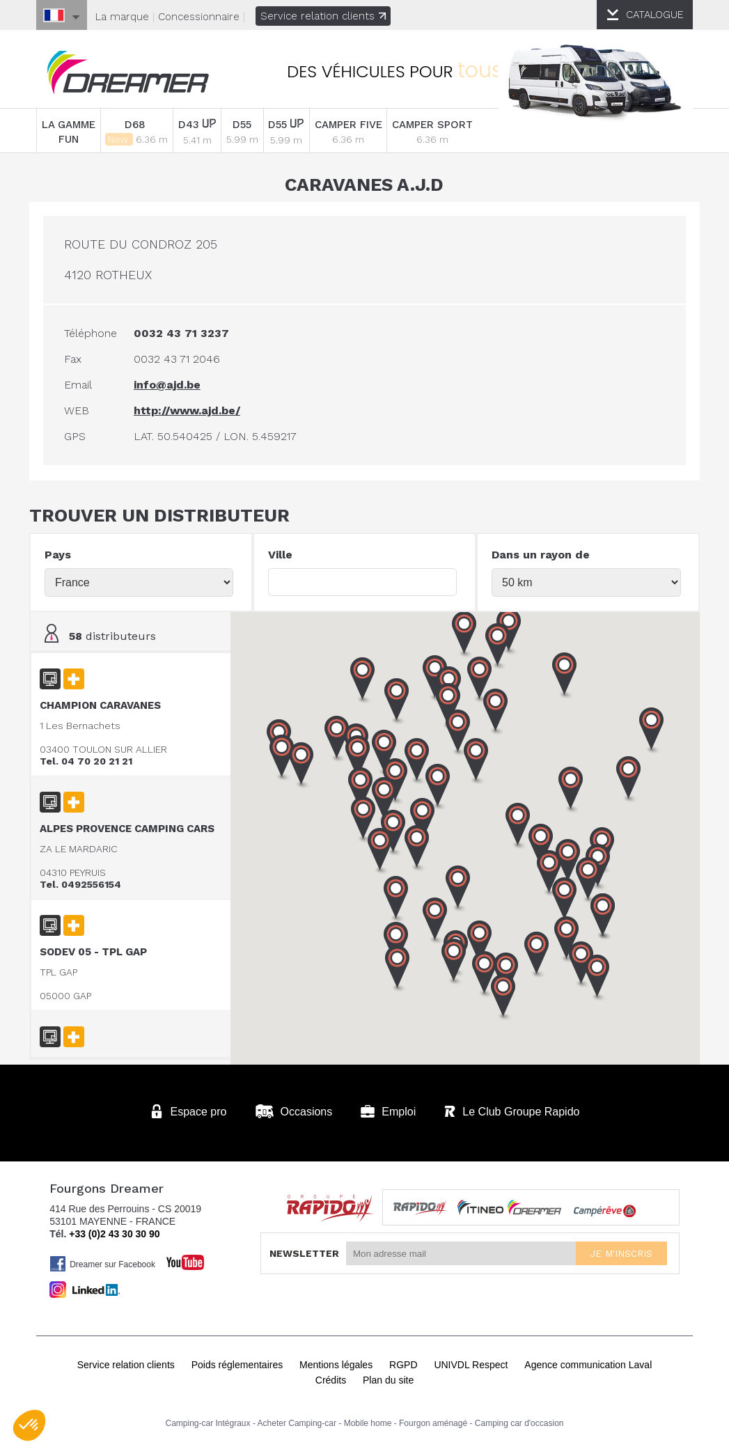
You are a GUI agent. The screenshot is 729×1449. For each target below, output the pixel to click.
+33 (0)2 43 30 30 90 (114, 1231)
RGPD (403, 1362)
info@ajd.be (174, 384)
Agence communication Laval (588, 1362)
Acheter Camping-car (297, 1420)
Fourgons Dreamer (134, 74)
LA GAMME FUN (70, 132)
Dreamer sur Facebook (102, 1261)
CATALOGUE (655, 14)
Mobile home (368, 1420)
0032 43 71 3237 (188, 332)
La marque (122, 16)
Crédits (330, 1377)
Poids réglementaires (237, 1362)
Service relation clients (323, 16)
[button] (601, 916)
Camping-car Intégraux (207, 1420)
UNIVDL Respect (471, 1362)
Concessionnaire (199, 16)
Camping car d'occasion (519, 1420)
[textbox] (362, 581)
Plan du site (388, 1377)
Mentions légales (336, 1362)
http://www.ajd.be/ (194, 409)
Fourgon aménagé (433, 1420)
